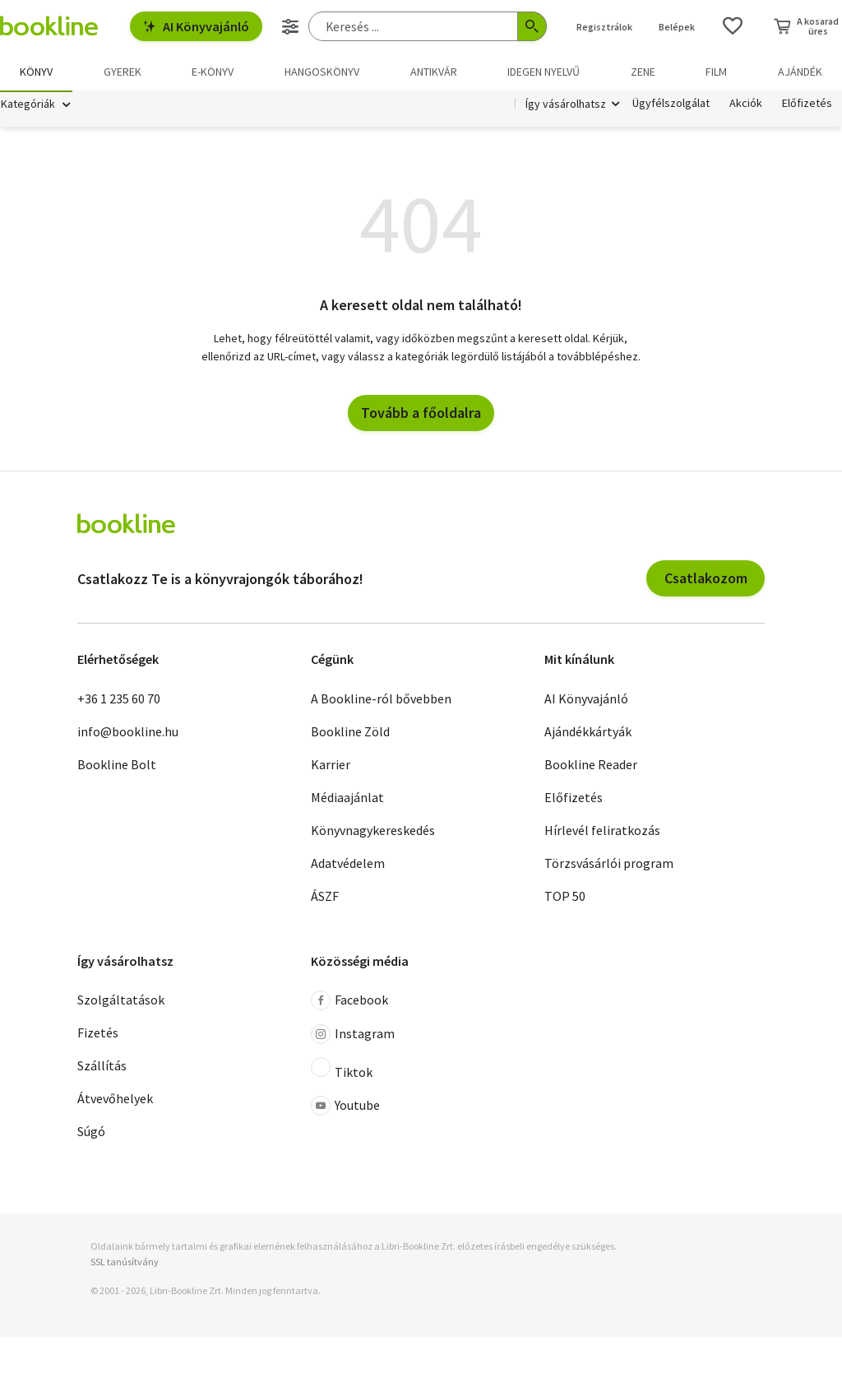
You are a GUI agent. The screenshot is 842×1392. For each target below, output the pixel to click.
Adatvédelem (348, 864)
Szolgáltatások (120, 1001)
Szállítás (102, 1067)
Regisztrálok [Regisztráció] (604, 27)
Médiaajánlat (347, 798)
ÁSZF (325, 897)
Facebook (349, 1002)
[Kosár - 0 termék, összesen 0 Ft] (806, 26)
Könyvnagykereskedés (373, 831)
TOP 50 (564, 897)
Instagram (353, 1036)
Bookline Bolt (116, 765)
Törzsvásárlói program (608, 864)
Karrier (330, 765)
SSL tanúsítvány (124, 1263)
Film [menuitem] (716, 71)
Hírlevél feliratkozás (602, 831)
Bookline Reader (590, 765)
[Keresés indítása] (532, 26)
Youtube (345, 1107)
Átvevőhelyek (115, 1100)
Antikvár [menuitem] (433, 71)
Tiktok (341, 1070)
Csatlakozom (705, 579)
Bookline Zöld (350, 732)
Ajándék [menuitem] (800, 71)
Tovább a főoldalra (421, 414)
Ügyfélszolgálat (671, 105)
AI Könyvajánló (196, 26)
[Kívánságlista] (733, 26)
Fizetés (97, 1034)
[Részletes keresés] (290, 26)
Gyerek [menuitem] (122, 71)
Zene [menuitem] (643, 71)
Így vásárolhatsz (565, 105)
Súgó (91, 1133)
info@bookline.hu (127, 732)
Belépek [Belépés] (677, 27)
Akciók (745, 105)
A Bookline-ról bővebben (381, 699)
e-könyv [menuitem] (213, 71)
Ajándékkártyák (588, 732)
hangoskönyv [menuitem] (322, 71)
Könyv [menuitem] (36, 71)
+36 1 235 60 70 (118, 699)
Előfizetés (807, 105)
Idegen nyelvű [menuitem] (543, 71)
